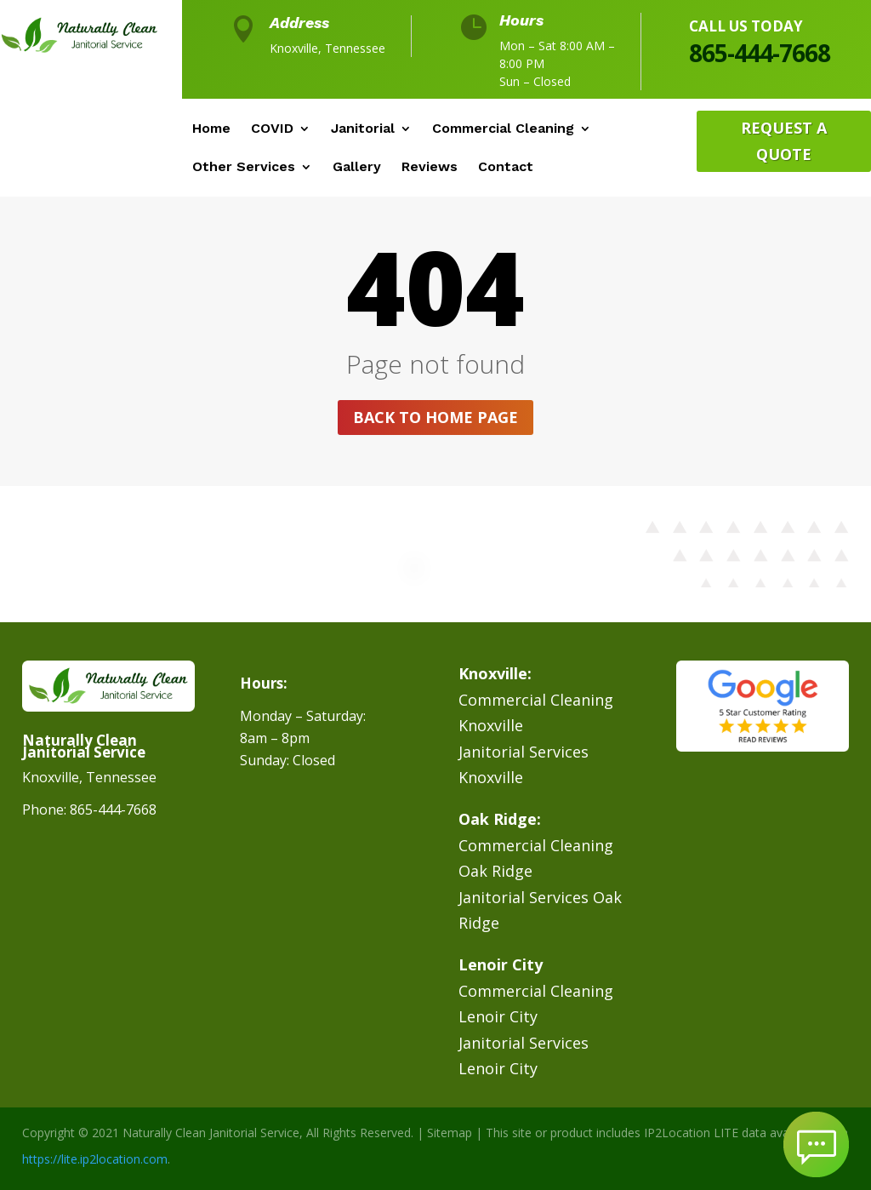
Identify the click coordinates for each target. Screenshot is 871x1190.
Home (211, 129)
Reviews (429, 167)
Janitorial (363, 129)
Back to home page (435, 417)
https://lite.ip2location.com (95, 1159)
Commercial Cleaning (503, 129)
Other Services (243, 167)
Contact (505, 167)
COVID (272, 129)
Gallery (357, 167)
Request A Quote (784, 140)
